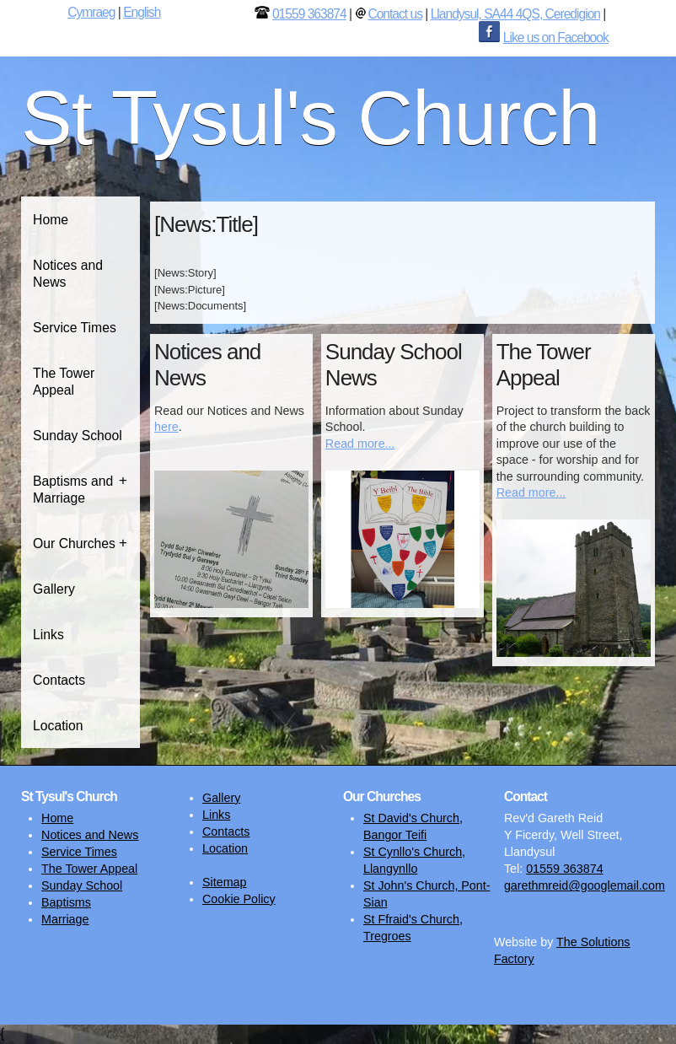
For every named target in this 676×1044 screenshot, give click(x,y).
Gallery (54, 589)
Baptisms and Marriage (73, 489)
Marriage (65, 919)
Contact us (395, 14)
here (166, 426)
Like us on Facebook (556, 37)
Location (58, 725)
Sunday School (77, 435)
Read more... (360, 443)
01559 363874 (309, 14)
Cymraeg (91, 12)
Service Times (74, 327)
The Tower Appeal (63, 381)
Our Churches (74, 543)
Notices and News (68, 273)
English (141, 12)
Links (48, 634)
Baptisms (66, 902)
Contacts (59, 680)
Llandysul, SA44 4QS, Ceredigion (515, 14)
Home (50, 220)
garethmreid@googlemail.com (584, 885)
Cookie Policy (239, 899)
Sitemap (224, 882)
